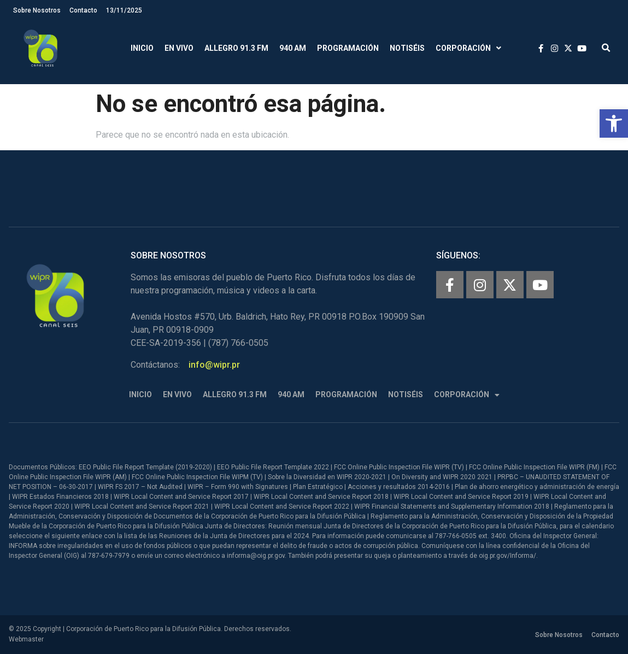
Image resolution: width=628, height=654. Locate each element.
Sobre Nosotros (37, 10)
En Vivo (179, 48)
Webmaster (26, 639)
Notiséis (407, 48)
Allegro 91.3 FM (236, 48)
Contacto (83, 10)
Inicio (142, 48)
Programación (348, 48)
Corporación (468, 48)
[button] (614, 123)
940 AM (292, 48)
